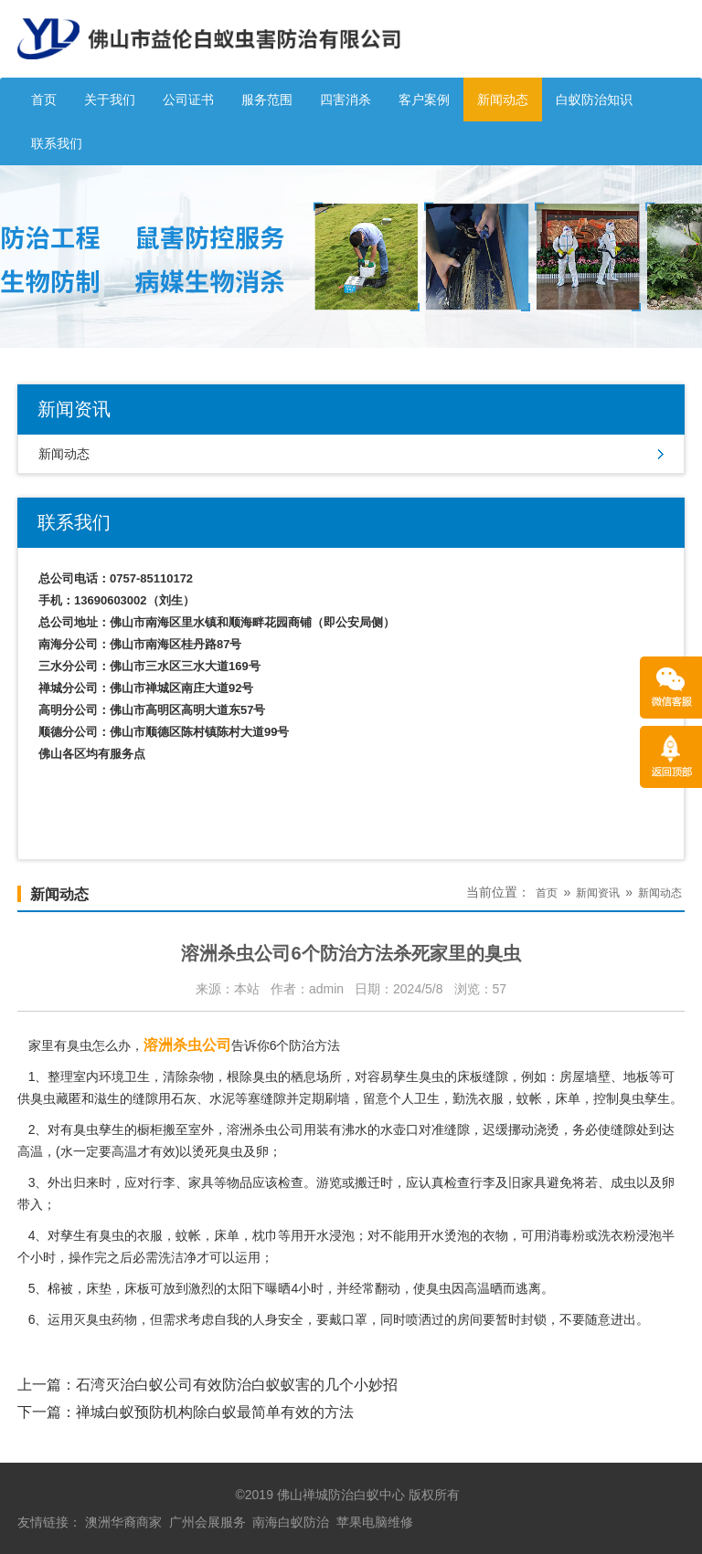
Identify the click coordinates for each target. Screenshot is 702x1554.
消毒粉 (566, 1235)
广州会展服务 (207, 1522)
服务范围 (266, 99)
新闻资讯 (598, 893)
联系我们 (56, 143)
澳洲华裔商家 (123, 1522)
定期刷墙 (324, 1098)
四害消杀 (345, 99)
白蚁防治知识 (594, 99)
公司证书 (188, 99)
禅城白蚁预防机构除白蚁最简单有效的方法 (215, 1412)
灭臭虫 (92, 1319)
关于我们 (109, 99)
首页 (44, 99)
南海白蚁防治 (290, 1522)
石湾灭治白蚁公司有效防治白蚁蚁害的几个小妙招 (237, 1384)
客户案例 (424, 99)
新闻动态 (502, 99)
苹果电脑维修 (374, 1522)
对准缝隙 (444, 1129)
